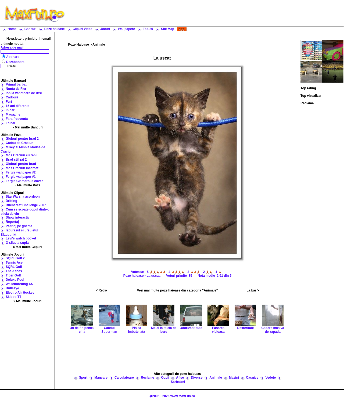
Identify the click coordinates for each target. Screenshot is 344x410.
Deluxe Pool (15, 280)
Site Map (167, 29)
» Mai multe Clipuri (27, 247)
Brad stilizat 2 (16, 159)
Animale (98, 44)
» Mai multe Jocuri (27, 301)
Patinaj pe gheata (19, 226)
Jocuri (105, 29)
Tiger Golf (13, 275)
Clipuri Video (82, 29)
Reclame (147, 377)
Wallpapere (126, 29)
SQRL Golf (14, 267)
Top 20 (148, 29)
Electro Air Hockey (20, 292)
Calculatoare (124, 377)
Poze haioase (54, 29)
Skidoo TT (13, 297)
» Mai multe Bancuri (27, 127)
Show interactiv (18, 217)
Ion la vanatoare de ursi (24, 93)
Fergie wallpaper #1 (20, 177)
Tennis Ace (14, 262)
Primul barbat (16, 84)
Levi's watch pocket (21, 238)
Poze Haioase (78, 44)
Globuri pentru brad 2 (22, 139)
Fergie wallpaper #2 (20, 172)
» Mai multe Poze (28, 185)
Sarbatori (178, 382)
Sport (83, 377)
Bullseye (12, 288)
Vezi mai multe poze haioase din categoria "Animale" (177, 290)
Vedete (270, 377)
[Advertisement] (205, 13)
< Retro (101, 290)
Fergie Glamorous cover (24, 181)
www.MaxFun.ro (182, 396)
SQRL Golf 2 (15, 258)
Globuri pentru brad (21, 164)
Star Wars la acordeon (23, 196)
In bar (10, 110)
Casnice (252, 377)
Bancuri (30, 29)
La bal (10, 123)
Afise (180, 377)
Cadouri (12, 97)
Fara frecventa (17, 119)
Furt (9, 102)
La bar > (252, 290)
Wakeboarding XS (19, 284)
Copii (165, 377)
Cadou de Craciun (19, 143)
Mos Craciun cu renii (21, 155)
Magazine (13, 114)
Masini (234, 377)
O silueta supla (17, 243)
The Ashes (14, 271)
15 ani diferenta (17, 106)
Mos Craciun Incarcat (22, 168)
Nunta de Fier (16, 89)
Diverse (196, 377)
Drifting (11, 201)
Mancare (101, 377)
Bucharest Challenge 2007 (26, 205)
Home (12, 29)
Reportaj (12, 222)
